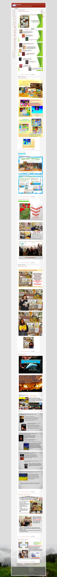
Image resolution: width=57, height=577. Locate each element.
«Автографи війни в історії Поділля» (23, 11)
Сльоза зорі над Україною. (22, 354)
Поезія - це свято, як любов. (22, 78)
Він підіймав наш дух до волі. (22, 266)
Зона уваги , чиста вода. (22, 152)
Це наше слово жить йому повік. (23, 539)
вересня (15, 19)
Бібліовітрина (17, 4)
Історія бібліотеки (42, 14)
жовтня (14, 18)
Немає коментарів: (27, 74)
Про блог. (42, 15)
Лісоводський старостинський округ (42, 17)
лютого (14, 50)
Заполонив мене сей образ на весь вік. (24, 494)
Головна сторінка (42, 11)
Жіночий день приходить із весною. (23, 199)
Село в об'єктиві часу (31, 569)
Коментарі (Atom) (24, 565)
